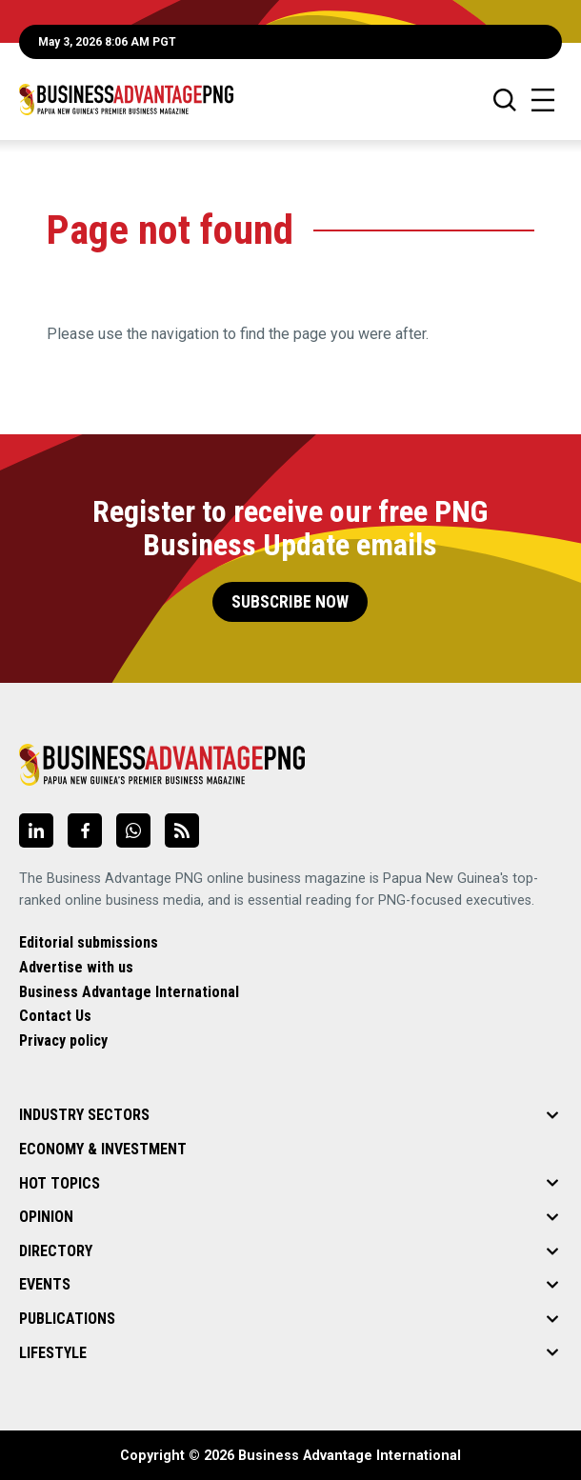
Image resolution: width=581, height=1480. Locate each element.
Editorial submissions (88, 942)
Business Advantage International (129, 992)
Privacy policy (63, 1040)
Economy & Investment (103, 1149)
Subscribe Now (290, 601)
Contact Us (55, 1016)
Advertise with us (76, 967)
